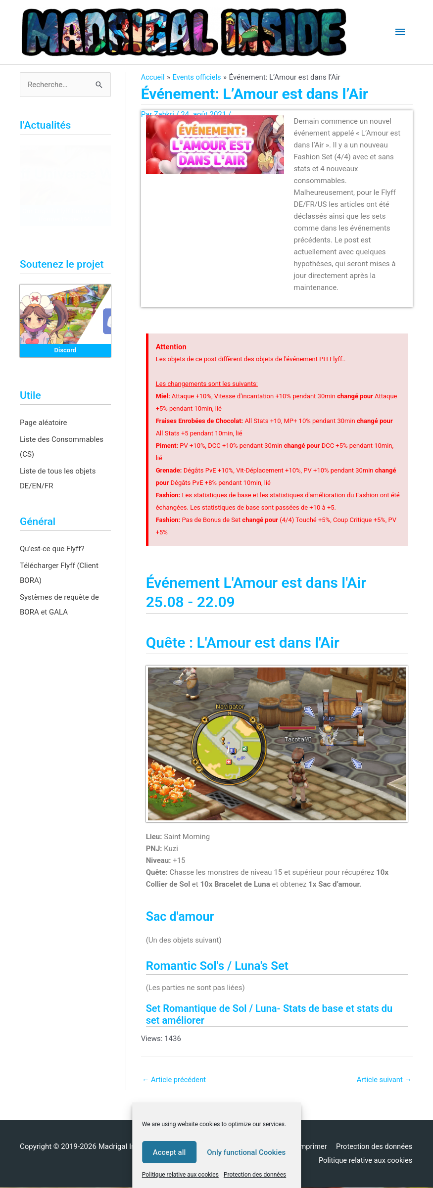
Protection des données (255, 1174)
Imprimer (311, 1146)
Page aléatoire (43, 422)
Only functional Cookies (246, 1152)
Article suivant (383, 1079)
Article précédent (174, 1079)
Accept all (169, 1152)
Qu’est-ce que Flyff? (52, 548)
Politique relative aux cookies (180, 1174)
